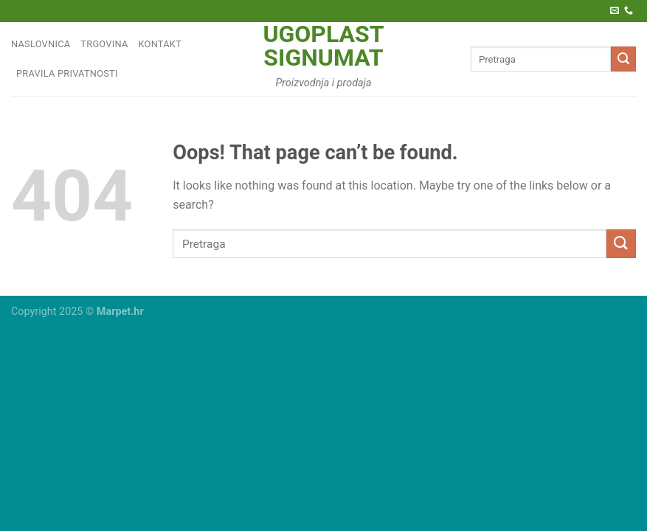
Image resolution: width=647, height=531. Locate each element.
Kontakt (160, 43)
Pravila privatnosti (67, 73)
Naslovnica (40, 43)
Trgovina (104, 43)
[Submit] (623, 59)
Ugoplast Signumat (323, 45)
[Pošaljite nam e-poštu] (614, 11)
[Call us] (628, 11)
